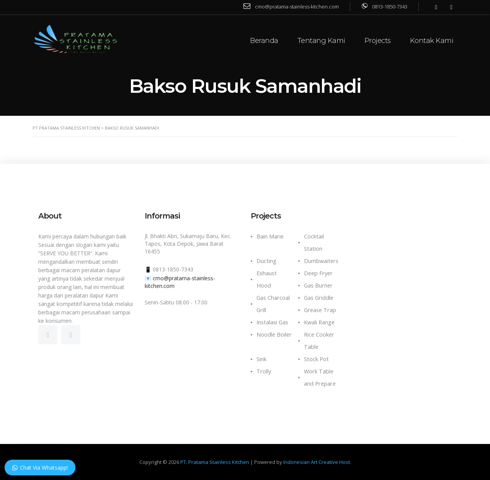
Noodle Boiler (274, 334)
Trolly (263, 371)
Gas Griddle (318, 297)
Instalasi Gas (272, 322)
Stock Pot (316, 359)
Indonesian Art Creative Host (316, 462)
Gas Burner (318, 285)
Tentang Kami (322, 40)
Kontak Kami (432, 40)
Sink (261, 359)
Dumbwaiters (321, 261)
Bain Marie (270, 236)
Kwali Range (319, 322)
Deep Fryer (318, 273)
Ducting (266, 261)
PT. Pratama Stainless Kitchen (214, 462)
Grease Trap (320, 310)
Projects (378, 40)
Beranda (264, 40)
